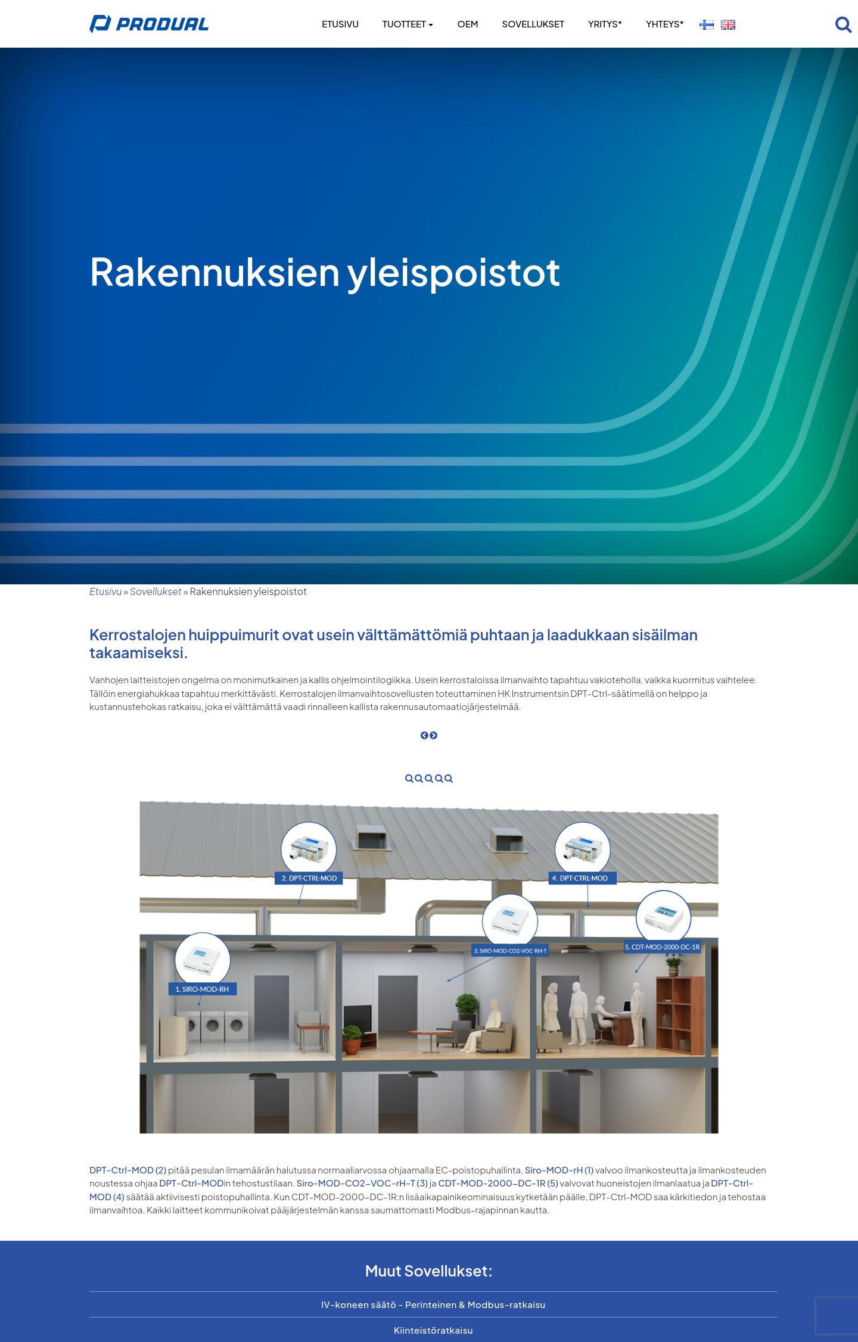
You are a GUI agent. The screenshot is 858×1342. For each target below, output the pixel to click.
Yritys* (605, 23)
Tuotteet (408, 23)
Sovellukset (533, 23)
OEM (467, 23)
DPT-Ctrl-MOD (191, 1182)
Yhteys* (665, 23)
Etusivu (340, 23)
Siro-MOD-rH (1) (559, 1169)
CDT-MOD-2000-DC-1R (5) (498, 1182)
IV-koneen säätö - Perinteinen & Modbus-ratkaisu (433, 1304)
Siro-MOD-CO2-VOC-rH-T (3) (362, 1182)
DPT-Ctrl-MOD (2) (127, 1169)
